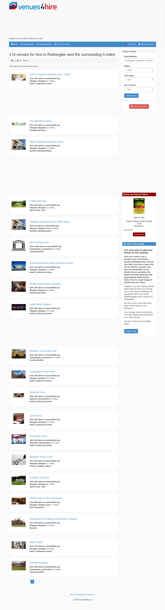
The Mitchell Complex (41, 121)
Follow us (130, 44)
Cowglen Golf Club (39, 477)
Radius (127, 66)
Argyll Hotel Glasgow (40, 304)
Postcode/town (130, 56)
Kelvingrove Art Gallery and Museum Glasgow (53, 519)
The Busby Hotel (38, 436)
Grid (19, 61)
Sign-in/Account (145, 44)
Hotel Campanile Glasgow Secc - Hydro (50, 74)
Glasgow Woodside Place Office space (50, 221)
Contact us (90, 594)
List (13, 61)
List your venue (62, 44)
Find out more (139, 234)
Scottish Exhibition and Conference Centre (51, 263)
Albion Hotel (36, 542)
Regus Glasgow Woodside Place (46, 141)
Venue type (129, 76)
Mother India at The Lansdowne (46, 498)
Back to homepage (77, 594)
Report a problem (139, 106)
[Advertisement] (109, 19)
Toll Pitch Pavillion (39, 563)
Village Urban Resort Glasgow (45, 283)
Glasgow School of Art (41, 457)
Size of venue (130, 85)
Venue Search (27, 44)
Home (14, 44)
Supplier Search (44, 44)
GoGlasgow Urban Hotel (42, 371)
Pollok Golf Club (38, 201)
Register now (131, 331)
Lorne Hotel (36, 415)
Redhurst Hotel (37, 392)
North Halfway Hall (39, 242)
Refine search (131, 96)
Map (25, 61)
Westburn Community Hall (43, 351)
